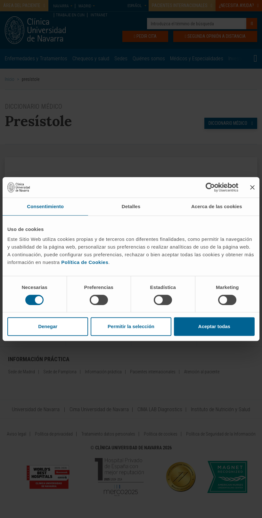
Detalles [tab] (131, 206)
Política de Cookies (84, 262)
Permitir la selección (131, 326)
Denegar (47, 326)
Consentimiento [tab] (45, 206)
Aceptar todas (214, 326)
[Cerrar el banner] (252, 187)
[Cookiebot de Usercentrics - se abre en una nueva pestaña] (210, 187)
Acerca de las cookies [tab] (216, 206)
